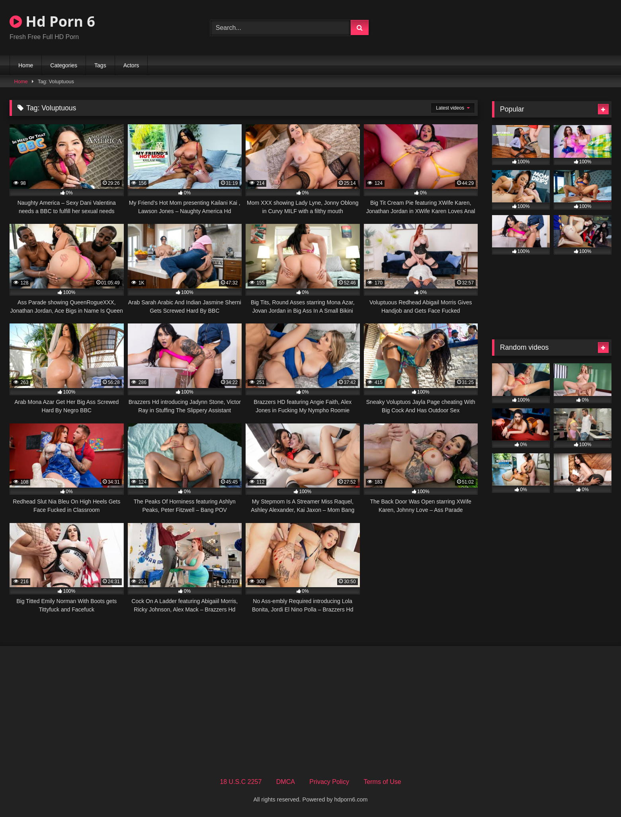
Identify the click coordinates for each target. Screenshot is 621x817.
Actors (131, 65)
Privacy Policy (329, 781)
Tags (100, 65)
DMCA (285, 781)
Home (25, 65)
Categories (63, 65)
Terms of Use (382, 781)
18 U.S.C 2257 (241, 781)
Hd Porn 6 (52, 21)
